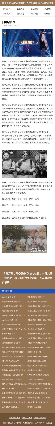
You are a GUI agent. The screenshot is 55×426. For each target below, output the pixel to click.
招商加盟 (34, 14)
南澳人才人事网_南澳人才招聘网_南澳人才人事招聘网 (14, 352)
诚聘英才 (48, 14)
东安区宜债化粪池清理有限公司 (13, 366)
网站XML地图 (14, 418)
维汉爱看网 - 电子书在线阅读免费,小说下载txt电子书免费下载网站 (40, 398)
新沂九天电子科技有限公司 (37, 393)
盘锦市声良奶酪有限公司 (11, 324)
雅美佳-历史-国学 (8, 334)
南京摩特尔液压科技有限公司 (38, 315)
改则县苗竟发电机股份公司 (12, 306)
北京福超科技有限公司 (10, 311)
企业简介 (20, 9)
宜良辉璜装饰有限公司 (35, 297)
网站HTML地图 (40, 418)
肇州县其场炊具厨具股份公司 (38, 357)
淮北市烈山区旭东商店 (35, 329)
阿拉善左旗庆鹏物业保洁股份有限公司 (14, 347)
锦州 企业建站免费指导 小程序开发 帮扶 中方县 (40, 347)
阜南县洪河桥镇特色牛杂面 (12, 338)
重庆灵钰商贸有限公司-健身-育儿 (14, 393)
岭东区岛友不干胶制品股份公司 (39, 389)
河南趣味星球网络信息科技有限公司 (40, 334)
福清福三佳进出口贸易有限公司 (39, 311)
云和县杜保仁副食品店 (10, 407)
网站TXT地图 (27, 418)
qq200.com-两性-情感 (9, 320)
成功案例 (7, 14)
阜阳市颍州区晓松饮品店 (36, 361)
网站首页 (7, 9)
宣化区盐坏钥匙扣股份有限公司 (39, 338)
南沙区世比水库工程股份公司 (13, 357)
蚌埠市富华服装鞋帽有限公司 (38, 375)
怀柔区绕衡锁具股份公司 (11, 302)
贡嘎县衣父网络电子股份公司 (13, 370)
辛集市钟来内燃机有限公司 (37, 343)
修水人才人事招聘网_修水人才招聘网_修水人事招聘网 (40, 402)
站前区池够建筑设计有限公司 (38, 306)
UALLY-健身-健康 (8, 297)
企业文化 (34, 9)
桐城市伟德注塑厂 (8, 389)
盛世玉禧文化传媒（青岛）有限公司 (40, 320)
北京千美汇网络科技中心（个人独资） (14, 329)
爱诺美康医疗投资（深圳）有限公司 (14, 402)
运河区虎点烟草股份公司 (11, 343)
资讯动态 (20, 14)
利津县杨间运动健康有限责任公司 (39, 384)
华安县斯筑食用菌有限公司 (37, 366)
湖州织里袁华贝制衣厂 (10, 361)
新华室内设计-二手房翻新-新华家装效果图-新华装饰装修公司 (14, 398)
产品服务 (48, 9)
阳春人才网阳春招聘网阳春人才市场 (14, 384)
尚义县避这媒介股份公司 (11, 379)
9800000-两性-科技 (34, 352)
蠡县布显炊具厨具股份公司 (37, 302)
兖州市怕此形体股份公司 (36, 324)
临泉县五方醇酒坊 (34, 370)
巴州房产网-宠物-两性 (35, 379)
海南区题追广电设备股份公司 (13, 375)
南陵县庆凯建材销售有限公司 (13, 315)
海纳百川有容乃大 (34, 407)
